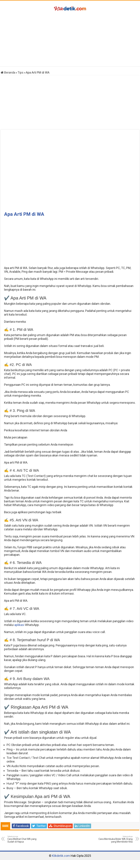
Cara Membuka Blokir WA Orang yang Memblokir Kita (115, 839)
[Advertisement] (70, 39)
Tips (20, 72)
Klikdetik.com (61, 855)
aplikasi (19, 625)
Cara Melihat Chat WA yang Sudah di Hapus (24, 839)
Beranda (8, 72)
